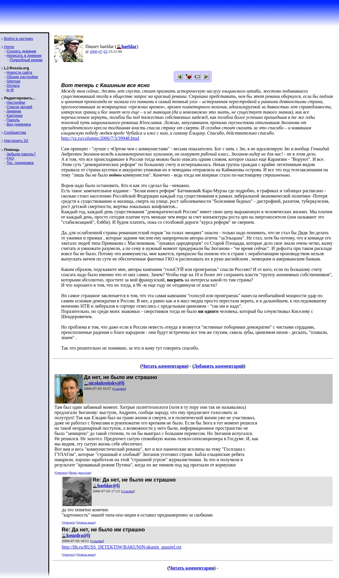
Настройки (15, 102)
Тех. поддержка (19, 163)
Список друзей (19, 107)
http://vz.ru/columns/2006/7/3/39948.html (100, 138)
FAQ (10, 158)
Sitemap (13, 81)
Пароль (13, 120)
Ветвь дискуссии (80, 472)
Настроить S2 (16, 140)
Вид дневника (18, 124)
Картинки (14, 115)
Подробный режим (26, 60)
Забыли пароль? (21, 154)
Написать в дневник (23, 55)
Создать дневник (21, 51)
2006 (93, 51)
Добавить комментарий (219, 366)
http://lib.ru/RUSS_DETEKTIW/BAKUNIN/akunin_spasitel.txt (121, 546)
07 (101, 51)
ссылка (119, 388)
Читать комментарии (164, 366)
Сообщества (15, 132)
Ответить (61, 472)
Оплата (13, 85)
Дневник (13, 111)
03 (105, 51)
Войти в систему (18, 38)
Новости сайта (19, 72)
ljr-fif (10, 90)
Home (9, 47)
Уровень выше (86, 522)
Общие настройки (22, 77)
